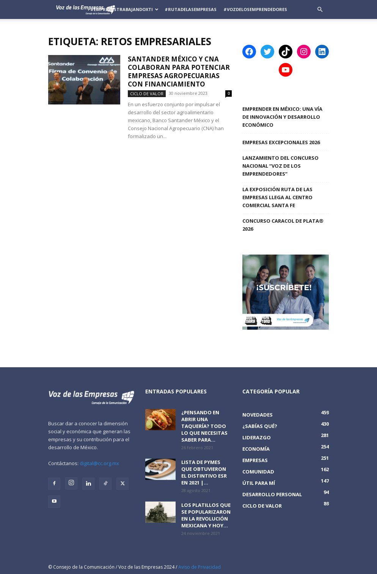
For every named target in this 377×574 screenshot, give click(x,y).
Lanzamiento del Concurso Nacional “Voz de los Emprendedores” (280, 165)
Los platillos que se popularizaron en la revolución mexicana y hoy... (206, 515)
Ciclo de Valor (146, 93)
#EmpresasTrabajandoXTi (124, 9)
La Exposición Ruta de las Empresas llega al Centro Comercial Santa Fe (277, 197)
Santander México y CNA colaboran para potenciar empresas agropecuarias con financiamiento (179, 71)
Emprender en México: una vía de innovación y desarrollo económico (282, 116)
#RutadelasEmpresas (191, 9)
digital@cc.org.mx (99, 463)
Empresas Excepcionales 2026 (281, 142)
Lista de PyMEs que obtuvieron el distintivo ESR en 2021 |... (204, 472)
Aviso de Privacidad (199, 567)
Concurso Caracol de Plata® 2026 (283, 224)
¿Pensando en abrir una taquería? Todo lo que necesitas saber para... (204, 426)
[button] (320, 9)
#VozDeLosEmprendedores (255, 9)
